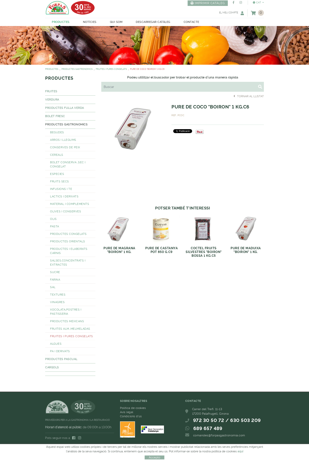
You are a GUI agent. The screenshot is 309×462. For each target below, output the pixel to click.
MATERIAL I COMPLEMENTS (69, 203)
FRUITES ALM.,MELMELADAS (70, 328)
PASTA (54, 226)
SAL (53, 287)
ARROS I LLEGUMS (63, 139)
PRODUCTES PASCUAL (61, 359)
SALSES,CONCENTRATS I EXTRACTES (67, 262)
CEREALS (56, 154)
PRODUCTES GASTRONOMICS (77, 69)
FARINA (55, 279)
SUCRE (55, 272)
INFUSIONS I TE (61, 188)
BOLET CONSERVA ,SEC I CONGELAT (68, 164)
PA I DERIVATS (60, 351)
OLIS (53, 218)
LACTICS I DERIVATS (64, 196)
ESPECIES (57, 173)
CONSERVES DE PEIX (65, 147)
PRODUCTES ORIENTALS (67, 241)
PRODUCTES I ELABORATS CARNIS (68, 251)
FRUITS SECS (59, 181)
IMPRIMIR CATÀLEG (208, 3)
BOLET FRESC (55, 116)
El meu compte (231, 13)
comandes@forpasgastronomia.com (219, 435)
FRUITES (51, 91)
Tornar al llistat (249, 96)
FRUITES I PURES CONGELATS (111, 69)
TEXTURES (57, 294)
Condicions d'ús (131, 416)
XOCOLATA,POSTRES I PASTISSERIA (65, 311)
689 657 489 (207, 428)
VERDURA (52, 99)
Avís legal (126, 412)
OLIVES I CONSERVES (65, 211)
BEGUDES (57, 132)
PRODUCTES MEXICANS (67, 321)
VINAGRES (57, 302)
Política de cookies (133, 408)
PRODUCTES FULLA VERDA (64, 107)
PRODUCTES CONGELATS (68, 233)
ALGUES (55, 343)
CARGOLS (52, 367)
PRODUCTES (51, 69)
